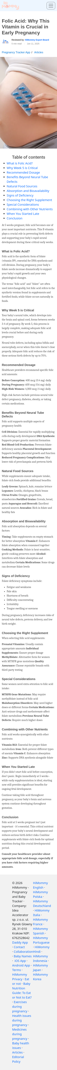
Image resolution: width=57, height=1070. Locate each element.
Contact (19, 947)
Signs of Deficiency (20, 195)
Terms (16, 970)
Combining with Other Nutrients (30, 209)
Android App (21, 965)
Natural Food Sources (22, 186)
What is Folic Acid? (20, 163)
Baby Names (23, 956)
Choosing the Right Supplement (29, 200)
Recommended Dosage (23, 172)
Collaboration (23, 952)
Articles (38, 52)
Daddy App (20, 942)
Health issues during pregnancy (21, 1020)
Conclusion (14, 218)
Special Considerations (23, 204)
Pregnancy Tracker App (16, 52)
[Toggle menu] (51, 5)
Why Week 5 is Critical (22, 168)
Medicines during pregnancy (19, 1034)
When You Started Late (23, 214)
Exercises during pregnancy (19, 1006)
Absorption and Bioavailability (28, 191)
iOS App (20, 961)
